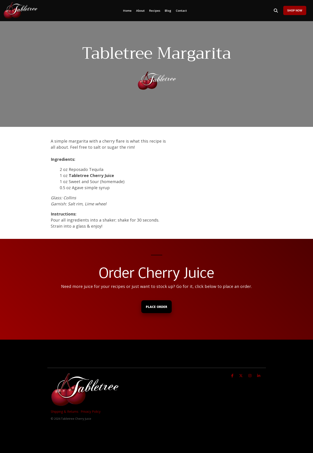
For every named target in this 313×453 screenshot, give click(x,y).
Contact (181, 11)
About (140, 11)
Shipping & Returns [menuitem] (64, 411)
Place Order (156, 307)
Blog (168, 11)
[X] (241, 375)
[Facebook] (233, 375)
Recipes (154, 11)
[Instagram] (250, 375)
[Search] (276, 10)
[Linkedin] (258, 375)
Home (127, 11)
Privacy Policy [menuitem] (91, 411)
